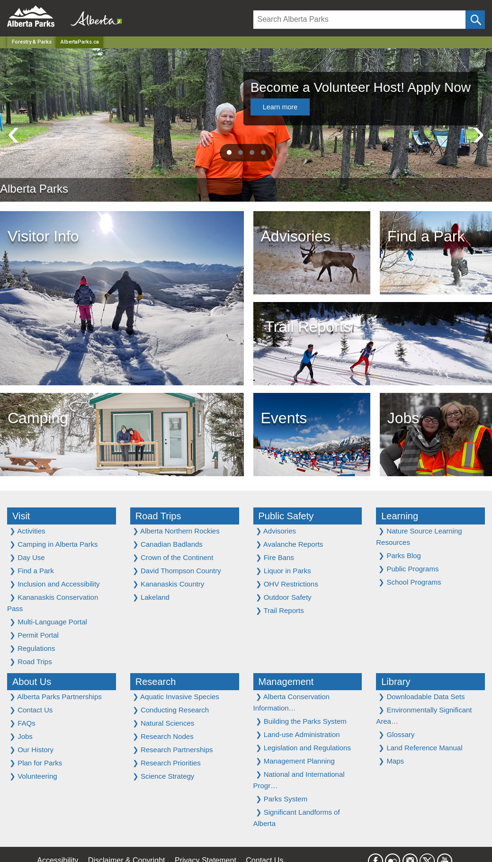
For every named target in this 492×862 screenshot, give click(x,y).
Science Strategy (164, 776)
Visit (21, 516)
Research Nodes (163, 736)
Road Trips (30, 662)
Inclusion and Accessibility (54, 584)
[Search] (359, 19)
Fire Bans (275, 557)
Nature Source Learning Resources (419, 536)
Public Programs (408, 569)
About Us (31, 681)
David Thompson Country (177, 571)
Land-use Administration (298, 734)
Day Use (27, 557)
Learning (399, 516)
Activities (27, 531)
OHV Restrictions (287, 584)
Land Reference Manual (420, 748)
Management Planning (295, 761)
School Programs (409, 582)
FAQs (22, 723)
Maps (391, 761)
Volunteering (33, 776)
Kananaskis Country (168, 584)
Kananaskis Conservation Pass (52, 603)
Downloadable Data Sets (421, 697)
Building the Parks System (301, 721)
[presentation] (13, 132)
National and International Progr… (299, 780)
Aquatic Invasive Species (176, 697)
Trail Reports (280, 610)
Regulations (32, 648)
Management (286, 681)
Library (395, 681)
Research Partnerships (173, 750)
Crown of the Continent (173, 557)
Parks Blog (399, 555)
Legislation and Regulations (303, 748)
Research (155, 681)
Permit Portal (34, 635)
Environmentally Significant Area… (424, 715)
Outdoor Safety (284, 597)
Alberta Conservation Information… (291, 702)
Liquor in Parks (283, 571)
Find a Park (31, 571)
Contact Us (31, 710)
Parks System (282, 799)
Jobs (21, 736)
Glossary (396, 734)
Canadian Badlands (168, 544)
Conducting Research (171, 710)
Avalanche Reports (289, 544)
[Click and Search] (475, 19)
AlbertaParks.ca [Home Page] (80, 42)
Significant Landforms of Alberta (296, 817)
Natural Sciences (164, 723)
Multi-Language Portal (48, 622)
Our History (31, 750)
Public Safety (286, 516)
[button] (229, 152)
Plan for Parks (35, 763)
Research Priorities (167, 763)
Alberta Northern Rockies (176, 531)
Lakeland (151, 597)
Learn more (280, 107)
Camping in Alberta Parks (53, 544)
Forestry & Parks (32, 42)
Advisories (276, 531)
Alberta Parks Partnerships (55, 697)
